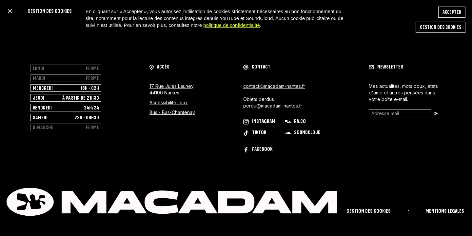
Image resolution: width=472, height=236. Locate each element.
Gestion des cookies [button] (440, 27)
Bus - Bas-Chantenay (172, 112)
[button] (10, 11)
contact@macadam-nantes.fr (274, 86)
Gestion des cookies (368, 211)
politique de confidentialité (231, 25)
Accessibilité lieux (168, 102)
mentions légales (444, 211)
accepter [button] (451, 12)
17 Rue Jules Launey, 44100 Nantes (172, 89)
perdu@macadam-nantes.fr (272, 105)
